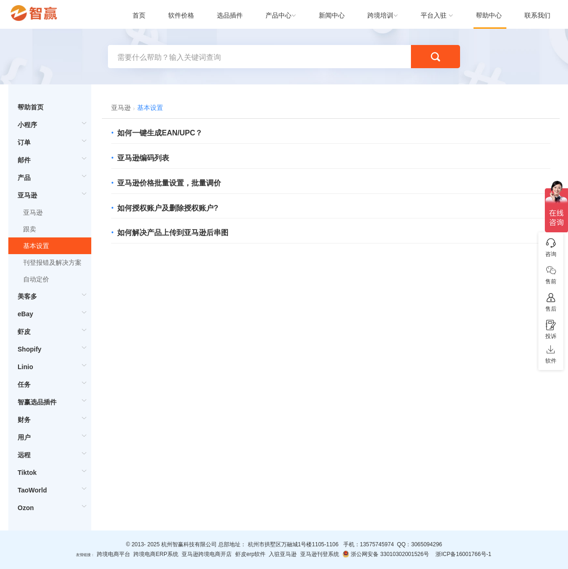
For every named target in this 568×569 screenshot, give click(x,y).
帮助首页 (31, 107)
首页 (139, 15)
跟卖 (29, 229)
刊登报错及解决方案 (52, 262)
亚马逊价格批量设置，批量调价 (169, 183)
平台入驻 (434, 15)
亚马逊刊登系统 (319, 554)
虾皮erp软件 (250, 554)
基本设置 (36, 245)
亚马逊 (33, 212)
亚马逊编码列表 (143, 158)
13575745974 (377, 544)
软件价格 (181, 15)
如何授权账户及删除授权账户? (167, 208)
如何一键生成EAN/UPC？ (159, 133)
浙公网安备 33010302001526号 (385, 553)
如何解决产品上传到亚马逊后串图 (172, 233)
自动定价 (36, 279)
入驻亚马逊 (283, 554)
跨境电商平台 (113, 554)
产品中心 (278, 15)
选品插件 (230, 15)
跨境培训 (380, 15)
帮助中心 (489, 15)
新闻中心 (332, 15)
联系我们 (537, 15)
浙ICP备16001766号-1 (463, 554)
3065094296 (426, 544)
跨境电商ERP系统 (155, 554)
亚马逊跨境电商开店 (207, 554)
